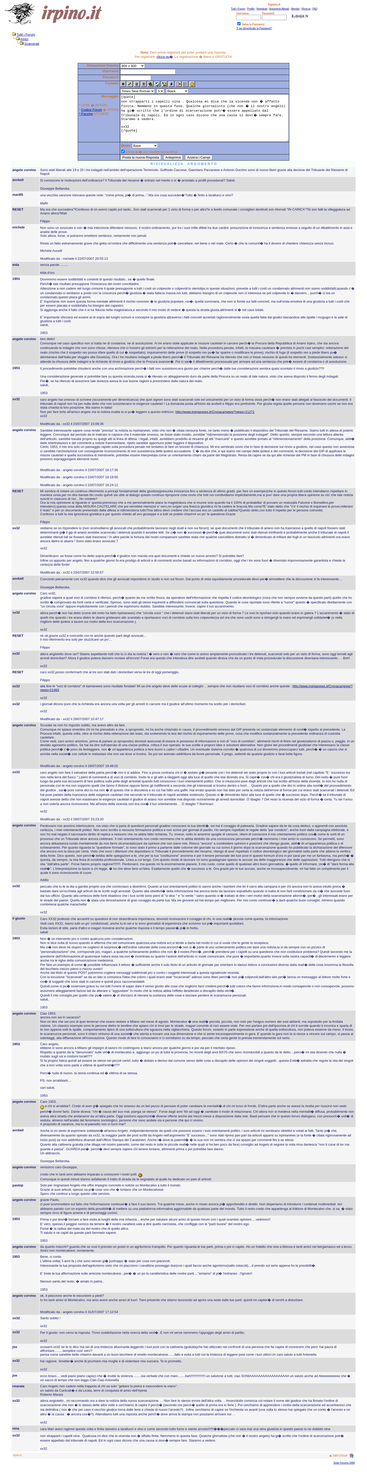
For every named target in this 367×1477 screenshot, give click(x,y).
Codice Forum (81, 110)
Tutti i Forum (26, 34)
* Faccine (76, 114)
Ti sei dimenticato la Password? (254, 28)
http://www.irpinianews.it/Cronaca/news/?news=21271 (214, 421)
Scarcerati (31, 44)
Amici (24, 39)
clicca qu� (164, 57)
